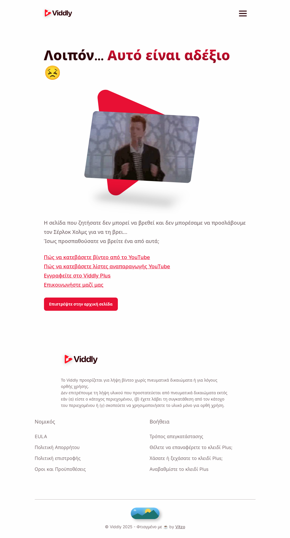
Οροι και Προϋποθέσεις (60, 469)
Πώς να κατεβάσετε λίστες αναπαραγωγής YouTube (106, 263)
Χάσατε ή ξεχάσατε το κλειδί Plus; (186, 458)
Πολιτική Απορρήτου (57, 447)
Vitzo (178, 526)
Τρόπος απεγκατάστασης (176, 436)
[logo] (57, 13)
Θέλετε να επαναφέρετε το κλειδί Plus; (190, 447)
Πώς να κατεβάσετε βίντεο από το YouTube (96, 254)
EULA (40, 436)
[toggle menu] (243, 13)
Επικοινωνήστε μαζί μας (73, 281)
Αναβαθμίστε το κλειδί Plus (179, 469)
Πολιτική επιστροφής (57, 458)
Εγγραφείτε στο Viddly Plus (77, 272)
